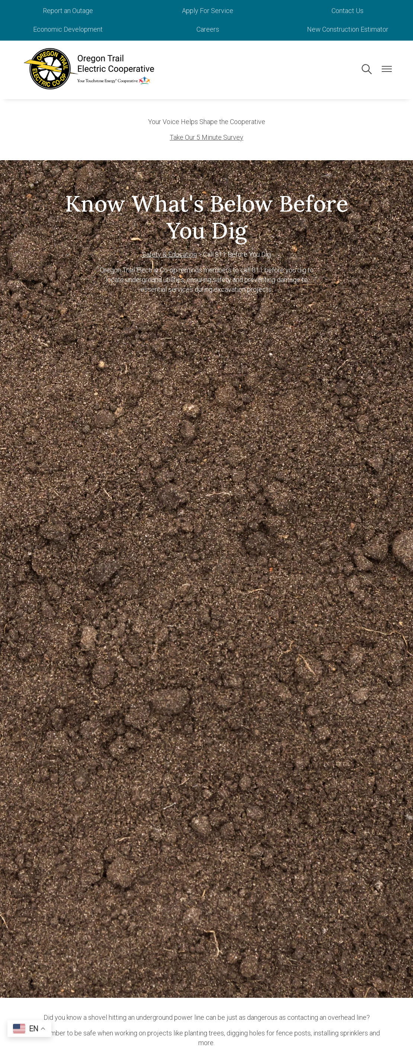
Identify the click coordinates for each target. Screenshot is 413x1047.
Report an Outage (85, 11)
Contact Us (351, 11)
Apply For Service (218, 11)
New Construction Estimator (351, 29)
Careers (218, 29)
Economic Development (85, 29)
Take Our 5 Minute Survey (206, 137)
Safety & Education (169, 254)
